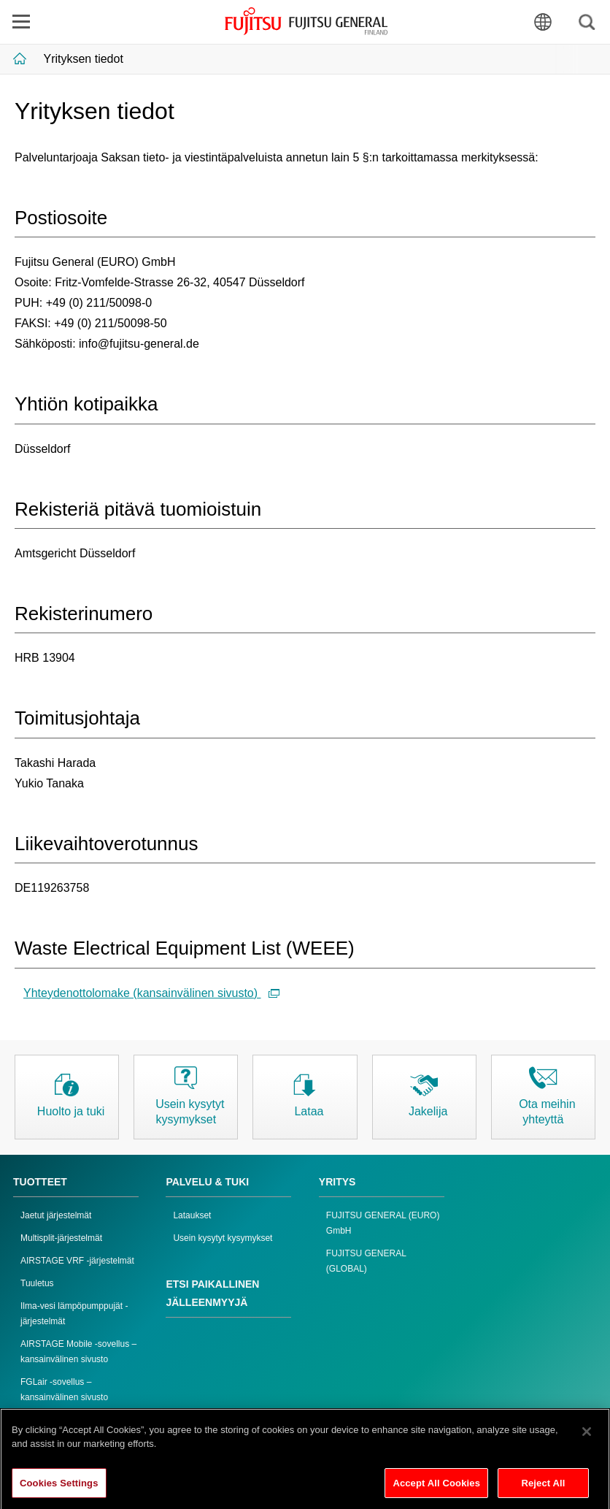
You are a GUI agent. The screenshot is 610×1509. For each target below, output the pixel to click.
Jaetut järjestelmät (55, 1215)
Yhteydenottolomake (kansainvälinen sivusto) (151, 993)
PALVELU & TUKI (207, 1182)
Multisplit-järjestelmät (61, 1238)
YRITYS (337, 1182)
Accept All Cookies (436, 1487)
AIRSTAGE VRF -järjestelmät (77, 1261)
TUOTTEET (40, 1182)
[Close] (587, 1436)
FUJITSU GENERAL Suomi (306, 21)
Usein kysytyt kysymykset (222, 1238)
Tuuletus (37, 1283)
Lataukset (192, 1215)
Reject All (543, 1487)
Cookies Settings (59, 1487)
